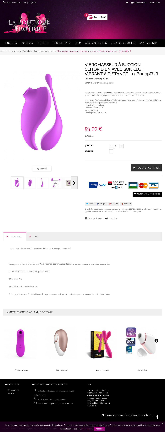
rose (106, 393)
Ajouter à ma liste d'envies (147, 194)
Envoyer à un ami (96, 218)
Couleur (89, 151)
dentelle (105, 390)
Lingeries (11, 43)
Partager (101, 204)
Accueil (3, 51)
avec (93, 390)
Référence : (89, 79)
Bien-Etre (43, 43)
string (98, 390)
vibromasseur (92, 393)
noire (101, 403)
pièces (104, 398)
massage (90, 398)
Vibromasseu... (22, 370)
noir (88, 390)
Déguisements (61, 43)
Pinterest (126, 204)
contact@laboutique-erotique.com (58, 404)
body (89, 401)
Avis (36, 236)
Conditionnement (92, 83)
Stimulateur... (62, 370)
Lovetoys (27, 43)
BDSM (78, 43)
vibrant (102, 401)
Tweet (89, 204)
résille (89, 395)
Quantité (89, 146)
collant (95, 401)
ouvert (107, 403)
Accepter (99, 429)
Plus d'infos (16, 237)
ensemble (97, 395)
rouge (98, 398)
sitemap (11, 393)
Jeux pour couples (123, 43)
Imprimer (114, 218)
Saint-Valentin (149, 43)
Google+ (113, 204)
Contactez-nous (13, 390)
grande (106, 395)
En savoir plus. (87, 429)
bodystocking (92, 403)
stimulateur (91, 406)
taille (101, 393)
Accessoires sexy (96, 43)
